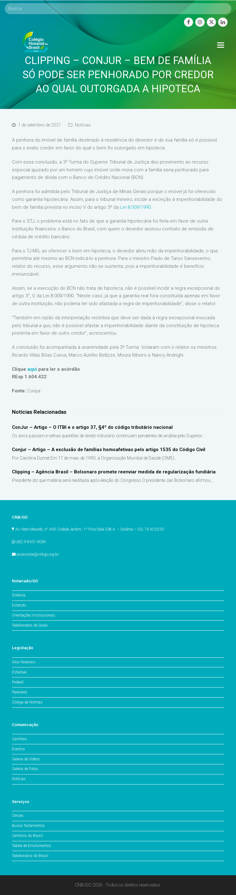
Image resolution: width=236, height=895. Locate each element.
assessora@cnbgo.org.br (38, 554)
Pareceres (19, 692)
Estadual (19, 672)
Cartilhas (19, 739)
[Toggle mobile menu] (220, 45)
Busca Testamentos (28, 825)
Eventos (18, 749)
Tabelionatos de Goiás (30, 625)
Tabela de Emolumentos (31, 846)
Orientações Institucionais (33, 615)
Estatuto (19, 605)
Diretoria (18, 595)
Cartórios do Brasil (27, 835)
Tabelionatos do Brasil (30, 856)
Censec (18, 815)
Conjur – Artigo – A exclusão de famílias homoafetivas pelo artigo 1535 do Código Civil (108, 449)
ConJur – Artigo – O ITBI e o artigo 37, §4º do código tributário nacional (92, 427)
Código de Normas (27, 702)
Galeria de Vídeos (26, 759)
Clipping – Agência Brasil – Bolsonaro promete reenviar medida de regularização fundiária (114, 472)
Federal (18, 682)
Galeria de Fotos (25, 769)
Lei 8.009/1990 (135, 207)
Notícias (83, 124)
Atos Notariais (24, 662)
